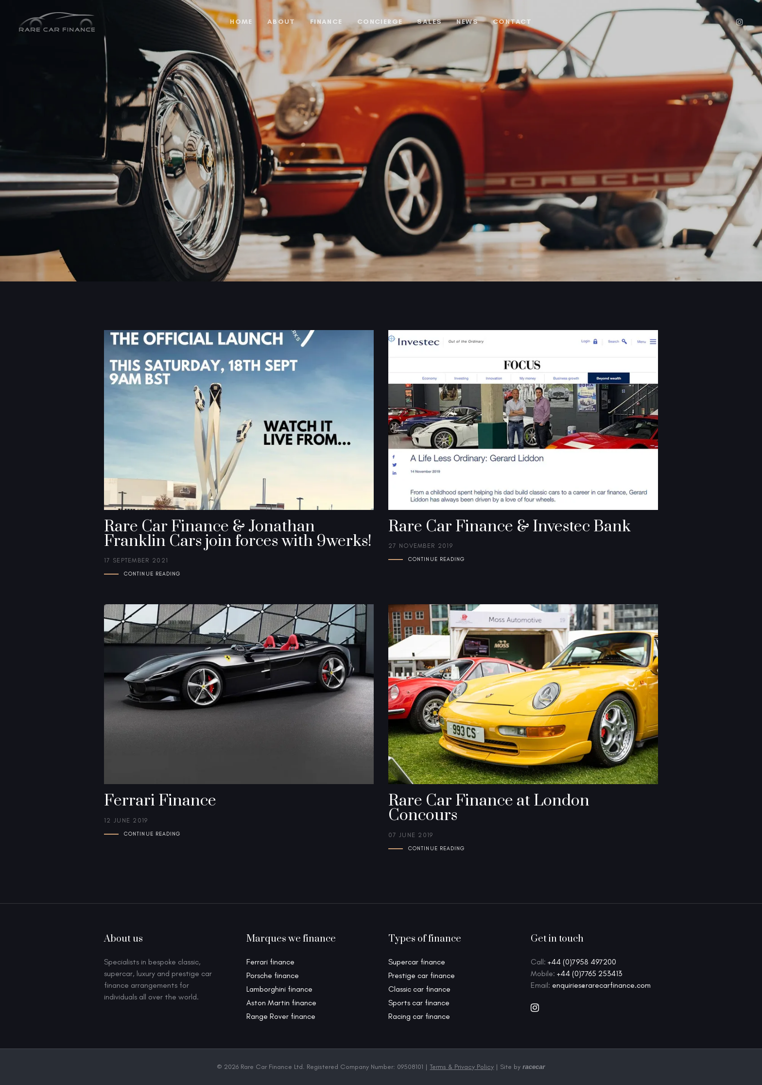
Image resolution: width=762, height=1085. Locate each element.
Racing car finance (419, 1016)
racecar (533, 1066)
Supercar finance (416, 961)
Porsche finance (272, 975)
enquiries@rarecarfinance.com (601, 985)
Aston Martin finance (281, 1002)
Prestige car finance (421, 975)
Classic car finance (419, 989)
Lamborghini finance (279, 989)
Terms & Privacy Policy (462, 1067)
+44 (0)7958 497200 (582, 961)
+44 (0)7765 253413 (589, 973)
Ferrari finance (270, 961)
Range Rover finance (280, 1016)
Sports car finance (419, 1002)
